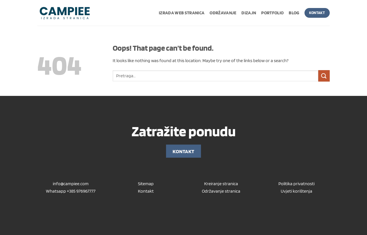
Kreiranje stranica (221, 183)
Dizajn (248, 12)
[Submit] (324, 75)
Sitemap (146, 183)
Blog (294, 12)
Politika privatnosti (296, 183)
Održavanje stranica (221, 191)
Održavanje (223, 12)
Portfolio (272, 12)
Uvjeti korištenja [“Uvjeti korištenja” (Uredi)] (296, 191)
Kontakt (146, 191)
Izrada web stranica (181, 12)
